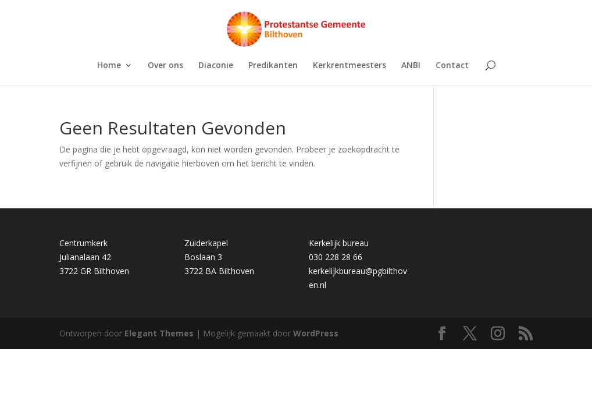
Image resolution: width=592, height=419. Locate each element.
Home (109, 65)
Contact (452, 65)
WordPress (315, 333)
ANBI (410, 65)
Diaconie (215, 65)
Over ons (165, 65)
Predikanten (273, 65)
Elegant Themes (159, 333)
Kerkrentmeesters (349, 65)
